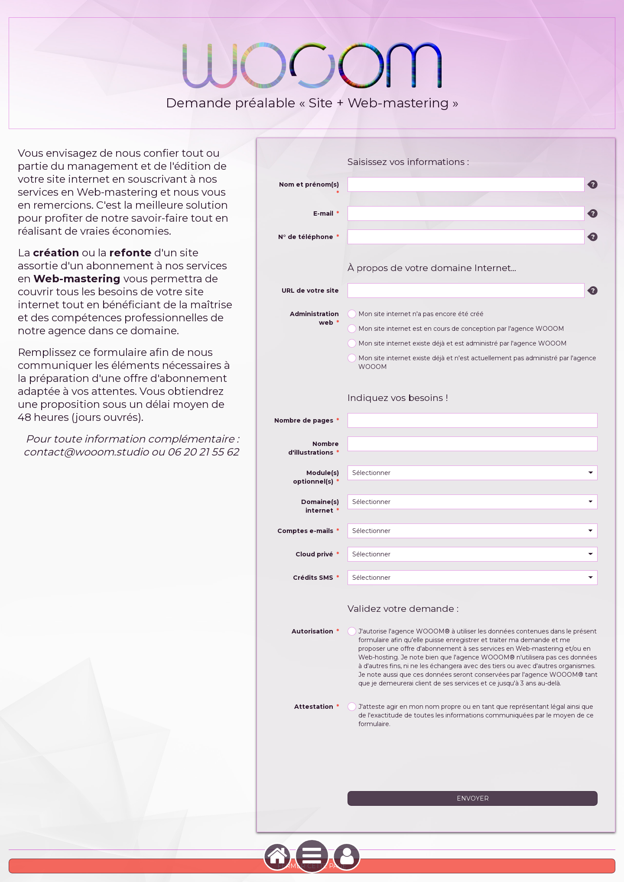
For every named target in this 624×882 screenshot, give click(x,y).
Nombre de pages (303, 420)
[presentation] (413, 757)
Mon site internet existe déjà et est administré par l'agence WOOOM (457, 343)
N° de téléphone (305, 237)
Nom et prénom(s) (309, 184)
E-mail (323, 213)
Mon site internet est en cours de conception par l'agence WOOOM (456, 328)
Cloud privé (314, 554)
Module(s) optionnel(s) (316, 477)
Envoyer (473, 798)
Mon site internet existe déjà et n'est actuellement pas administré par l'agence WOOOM (472, 362)
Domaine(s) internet (320, 506)
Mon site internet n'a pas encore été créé (416, 314)
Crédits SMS (313, 578)
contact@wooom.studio (86, 452)
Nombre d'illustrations (313, 448)
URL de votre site (310, 290)
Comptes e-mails (305, 531)
